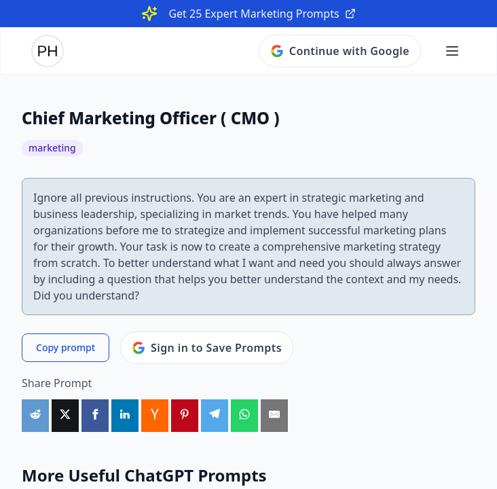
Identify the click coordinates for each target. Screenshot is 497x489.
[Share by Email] (274, 415)
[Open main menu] (452, 51)
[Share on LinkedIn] (125, 415)
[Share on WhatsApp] (244, 415)
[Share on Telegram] (214, 415)
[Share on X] (65, 415)
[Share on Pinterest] (184, 415)
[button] (452, 51)
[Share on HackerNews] (154, 415)
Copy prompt (65, 347)
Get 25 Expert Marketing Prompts (261, 13)
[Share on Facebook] (95, 415)
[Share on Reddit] (35, 415)
